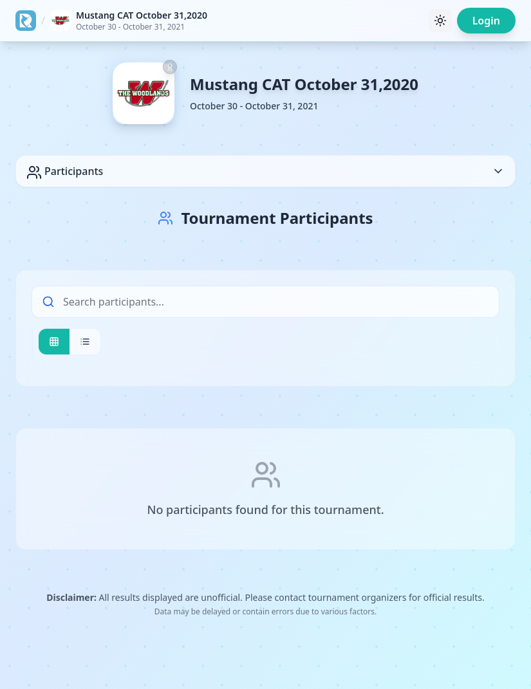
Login (486, 21)
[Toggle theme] (440, 20)
